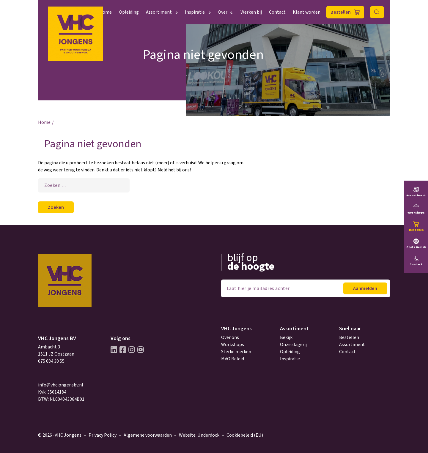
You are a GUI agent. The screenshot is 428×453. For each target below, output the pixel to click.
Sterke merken (236, 351)
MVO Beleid (232, 359)
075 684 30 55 (51, 361)
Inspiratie (195, 12)
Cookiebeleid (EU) (244, 435)
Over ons (230, 337)
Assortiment (159, 12)
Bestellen (341, 12)
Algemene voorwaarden (148, 435)
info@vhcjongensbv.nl (60, 385)
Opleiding (129, 12)
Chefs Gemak (416, 247)
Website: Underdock (199, 435)
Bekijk (286, 337)
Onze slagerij (293, 344)
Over (222, 12)
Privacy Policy (103, 435)
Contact (277, 12)
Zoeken (377, 12)
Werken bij (251, 12)
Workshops (232, 344)
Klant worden (306, 12)
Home (105, 12)
